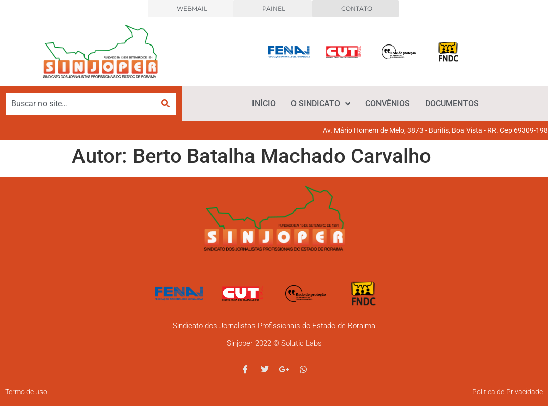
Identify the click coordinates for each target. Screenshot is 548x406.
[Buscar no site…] (81, 103)
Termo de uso (26, 392)
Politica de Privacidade (507, 392)
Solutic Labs (301, 343)
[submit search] (165, 103)
